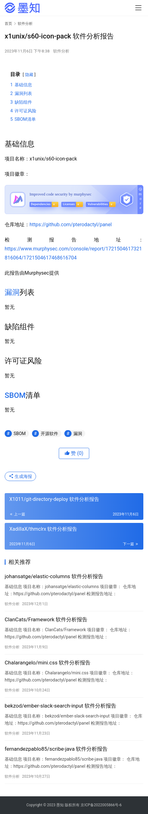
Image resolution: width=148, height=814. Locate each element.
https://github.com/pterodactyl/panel (71, 224)
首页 (8, 23)
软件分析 (61, 51)
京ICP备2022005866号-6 (101, 805)
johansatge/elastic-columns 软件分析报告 (54, 576)
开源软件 (49, 433)
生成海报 (20, 476)
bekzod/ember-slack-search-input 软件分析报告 (60, 706)
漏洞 (12, 292)
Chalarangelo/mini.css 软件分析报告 (47, 662)
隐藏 (29, 74)
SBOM (15, 395)
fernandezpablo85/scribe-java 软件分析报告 (56, 749)
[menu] (138, 7)
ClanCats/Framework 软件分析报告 (46, 619)
